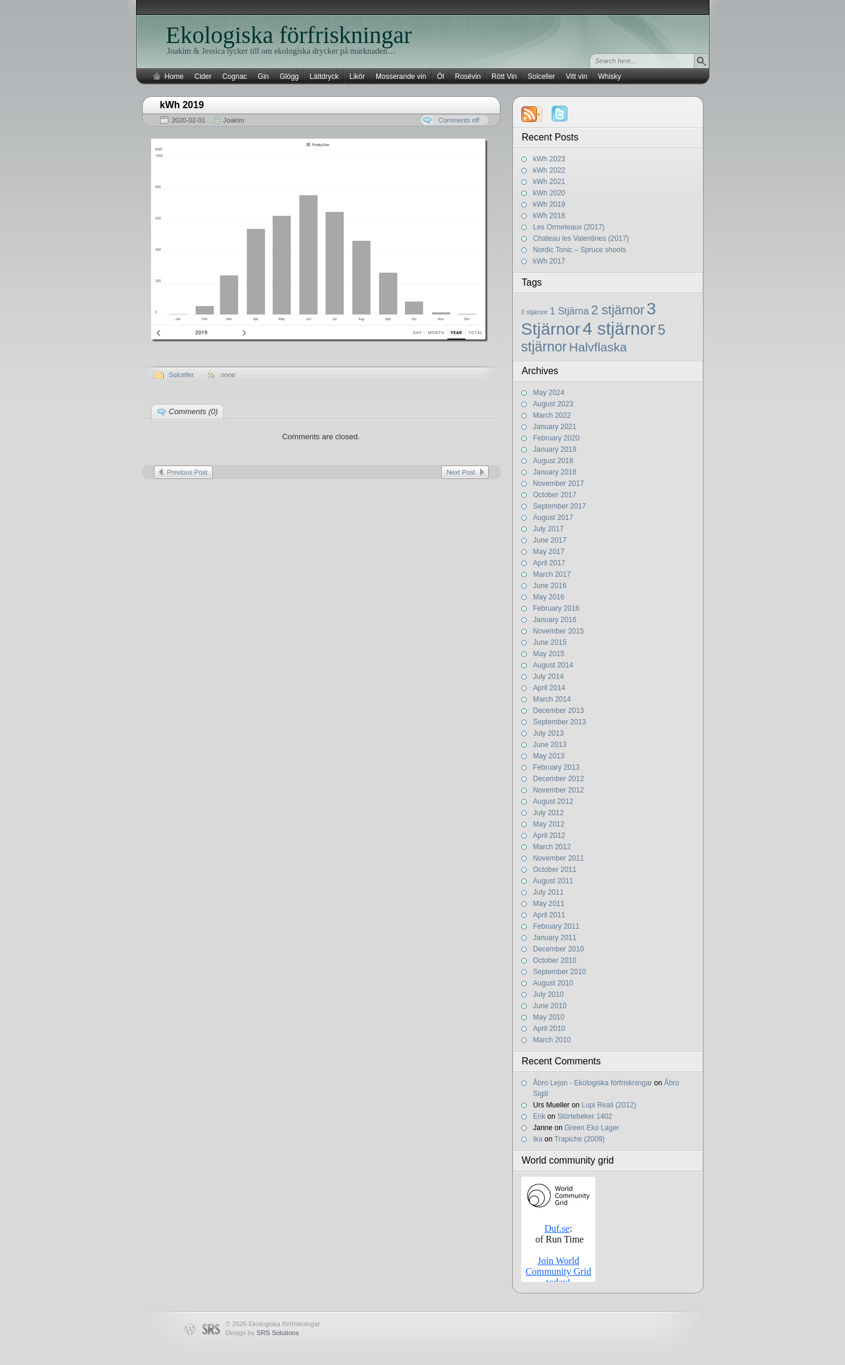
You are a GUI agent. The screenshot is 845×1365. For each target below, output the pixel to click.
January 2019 (555, 449)
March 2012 (552, 847)
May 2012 (549, 824)
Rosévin (468, 76)
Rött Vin (504, 76)
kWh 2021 (549, 181)
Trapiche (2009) (579, 1139)
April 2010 (549, 1028)
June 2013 (550, 744)
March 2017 (552, 574)
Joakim (233, 120)
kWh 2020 (549, 193)
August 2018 (553, 461)
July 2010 (548, 994)
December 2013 (558, 710)
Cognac (234, 76)
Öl (440, 76)
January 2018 (555, 472)
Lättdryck (324, 76)
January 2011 (555, 938)
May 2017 (549, 551)
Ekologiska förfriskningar (289, 35)
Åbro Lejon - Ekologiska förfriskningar (592, 1083)
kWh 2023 (549, 159)
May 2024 (549, 392)
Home (174, 76)
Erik (539, 1116)
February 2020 (556, 438)
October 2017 (555, 495)
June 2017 (550, 540)
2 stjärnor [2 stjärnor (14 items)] (617, 310)
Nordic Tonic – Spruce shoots (579, 250)
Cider (203, 76)
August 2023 (553, 404)
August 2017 (553, 517)
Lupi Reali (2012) (609, 1105)
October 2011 (555, 869)
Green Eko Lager (591, 1128)
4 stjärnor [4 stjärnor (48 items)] (619, 328)
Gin (263, 76)
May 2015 (549, 654)
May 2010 (549, 1017)
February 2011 (556, 926)
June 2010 (550, 1006)
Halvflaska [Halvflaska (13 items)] (598, 347)
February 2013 (556, 767)
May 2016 (549, 597)
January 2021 (555, 427)
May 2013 (549, 756)
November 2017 (558, 483)
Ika (538, 1139)
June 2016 (550, 585)
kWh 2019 (549, 204)
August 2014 (553, 665)
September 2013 (559, 722)
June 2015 (550, 642)
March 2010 (552, 1040)
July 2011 (548, 892)
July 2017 (548, 529)
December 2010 (558, 949)
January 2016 (555, 620)
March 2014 (552, 699)
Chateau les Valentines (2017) (581, 238)
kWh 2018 (549, 216)
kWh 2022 (549, 170)
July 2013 (548, 733)
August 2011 (553, 881)
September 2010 (559, 972)
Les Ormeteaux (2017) (569, 227)
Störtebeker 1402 (584, 1116)
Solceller (541, 76)
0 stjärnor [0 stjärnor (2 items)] (534, 312)
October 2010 (555, 960)
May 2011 (549, 903)
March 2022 (552, 415)
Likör (357, 76)
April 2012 (549, 835)
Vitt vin (577, 76)
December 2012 (558, 779)
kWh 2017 (549, 261)
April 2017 (549, 563)
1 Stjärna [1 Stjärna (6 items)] (569, 310)
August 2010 (553, 983)
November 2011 (558, 858)
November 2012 (558, 790)
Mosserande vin (401, 76)
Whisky (609, 76)
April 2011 (549, 915)
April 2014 (549, 688)
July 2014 (548, 676)
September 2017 (559, 506)
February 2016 (556, 608)
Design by (262, 1332)
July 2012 (548, 813)
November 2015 (558, 631)
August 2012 (553, 801)
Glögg (289, 76)
